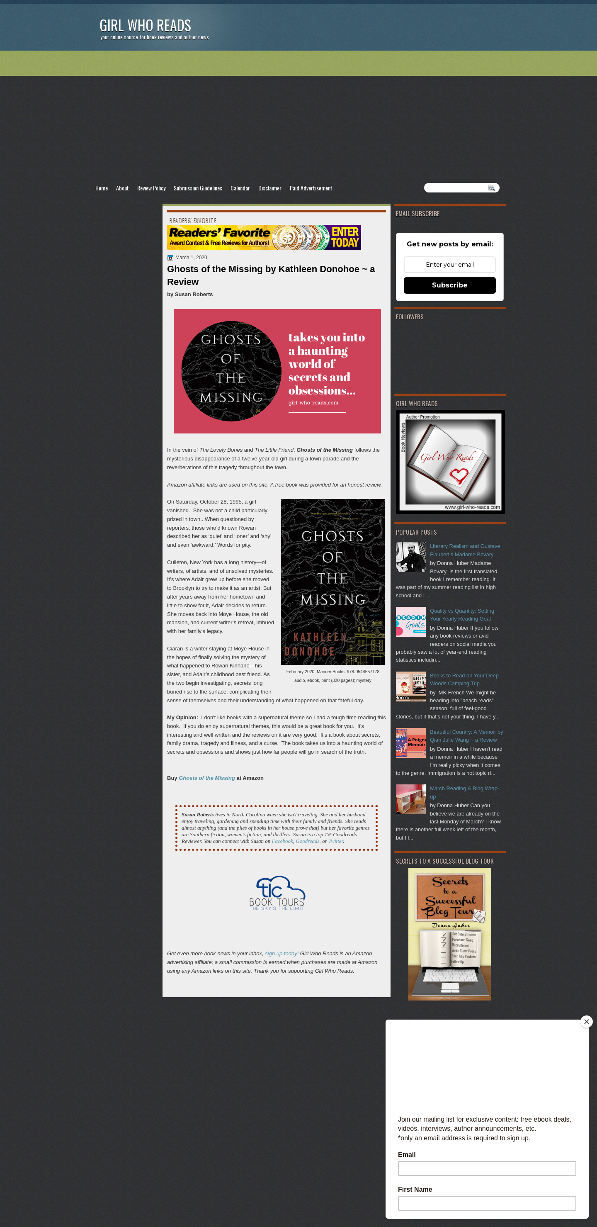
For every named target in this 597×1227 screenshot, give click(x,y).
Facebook (282, 841)
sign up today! (281, 953)
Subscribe (450, 285)
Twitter (335, 841)
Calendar (240, 187)
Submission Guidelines (198, 187)
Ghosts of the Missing (207, 778)
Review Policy (151, 187)
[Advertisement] (298, 116)
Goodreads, (308, 841)
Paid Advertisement (311, 187)
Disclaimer (270, 187)
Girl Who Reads (145, 24)
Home (101, 187)
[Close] (586, 1021)
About (122, 187)
